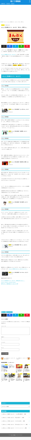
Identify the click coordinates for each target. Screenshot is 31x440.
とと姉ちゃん (3, 3)
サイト (2, 350)
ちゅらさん (8, 3)
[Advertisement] (15, 13)
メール (3, 345)
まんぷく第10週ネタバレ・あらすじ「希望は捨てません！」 (13, 282)
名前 (2, 339)
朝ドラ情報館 (15, 1)
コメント (3, 327)
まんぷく (12, 3)
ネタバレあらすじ (9, 313)
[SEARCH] (30, 1)
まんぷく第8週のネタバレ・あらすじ (8, 54)
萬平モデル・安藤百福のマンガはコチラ (9, 285)
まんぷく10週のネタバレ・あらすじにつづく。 (18, 269)
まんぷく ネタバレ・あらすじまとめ (8, 283)
